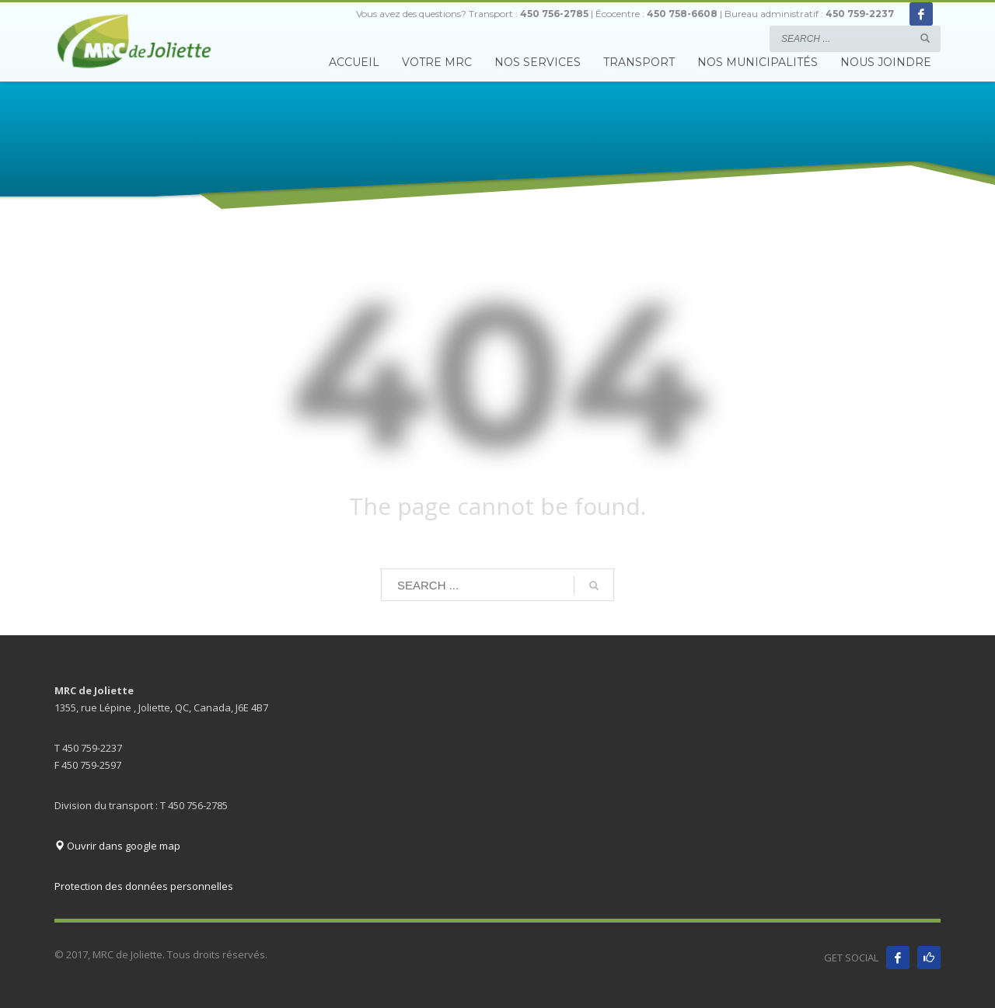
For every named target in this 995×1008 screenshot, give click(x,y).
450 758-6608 (682, 13)
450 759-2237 (860, 13)
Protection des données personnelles (143, 886)
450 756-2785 (554, 13)
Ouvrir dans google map (117, 846)
